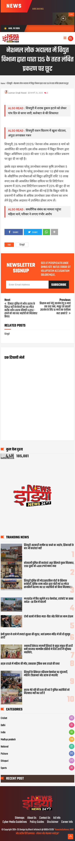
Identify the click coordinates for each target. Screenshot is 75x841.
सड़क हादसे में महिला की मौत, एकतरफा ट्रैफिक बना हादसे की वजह (30, 664)
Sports (4, 768)
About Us (31, 818)
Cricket (4, 718)
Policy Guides (37, 822)
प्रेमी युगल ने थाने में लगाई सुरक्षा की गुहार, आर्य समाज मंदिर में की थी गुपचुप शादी (35, 636)
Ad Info (56, 818)
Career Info (67, 822)
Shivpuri (4, 761)
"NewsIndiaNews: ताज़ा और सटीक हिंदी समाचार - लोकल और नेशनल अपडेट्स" (45, 832)
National (4, 746)
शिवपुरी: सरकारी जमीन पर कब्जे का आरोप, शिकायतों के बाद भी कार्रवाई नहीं (49, 547)
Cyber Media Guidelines (14, 822)
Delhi (3, 725)
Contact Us (44, 818)
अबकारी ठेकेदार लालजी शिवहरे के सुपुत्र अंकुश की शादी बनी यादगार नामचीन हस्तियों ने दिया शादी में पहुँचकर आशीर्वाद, (48, 649)
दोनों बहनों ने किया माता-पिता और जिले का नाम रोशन (48, 616)
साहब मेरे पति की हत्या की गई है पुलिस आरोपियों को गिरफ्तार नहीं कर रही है (47, 692)
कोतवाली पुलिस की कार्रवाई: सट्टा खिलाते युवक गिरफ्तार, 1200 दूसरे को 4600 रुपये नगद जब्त (49, 565)
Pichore (4, 754)
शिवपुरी (22, 245)
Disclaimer (52, 822)
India (3, 732)
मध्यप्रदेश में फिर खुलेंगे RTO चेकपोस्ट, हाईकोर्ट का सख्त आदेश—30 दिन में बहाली (48, 600)
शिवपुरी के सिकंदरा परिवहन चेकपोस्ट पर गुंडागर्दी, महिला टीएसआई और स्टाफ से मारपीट (46, 674)
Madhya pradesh (8, 739)
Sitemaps (19, 818)
